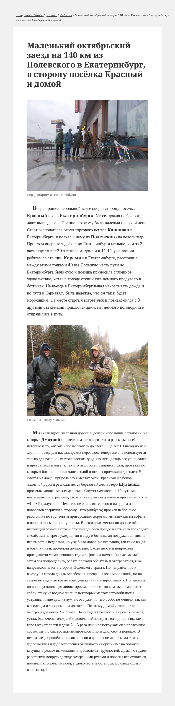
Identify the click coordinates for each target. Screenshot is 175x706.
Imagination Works (30, 15)
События (66, 15)
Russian (51, 15)
